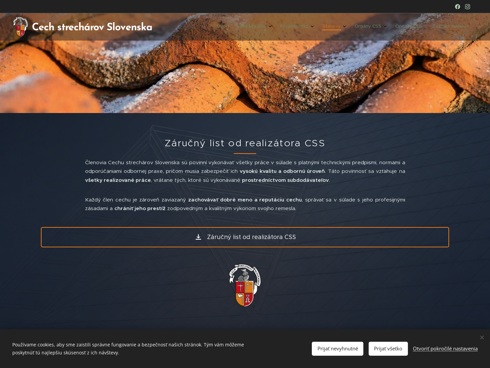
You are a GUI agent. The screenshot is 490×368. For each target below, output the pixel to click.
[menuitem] (390, 27)
